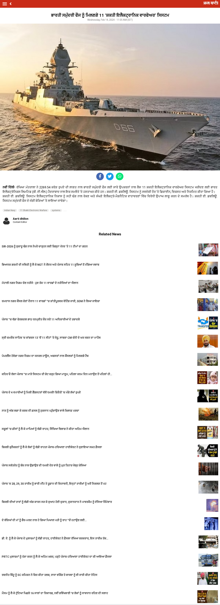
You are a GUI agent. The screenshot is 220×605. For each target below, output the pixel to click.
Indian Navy (9, 210)
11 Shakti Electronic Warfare (33, 210)
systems (56, 210)
